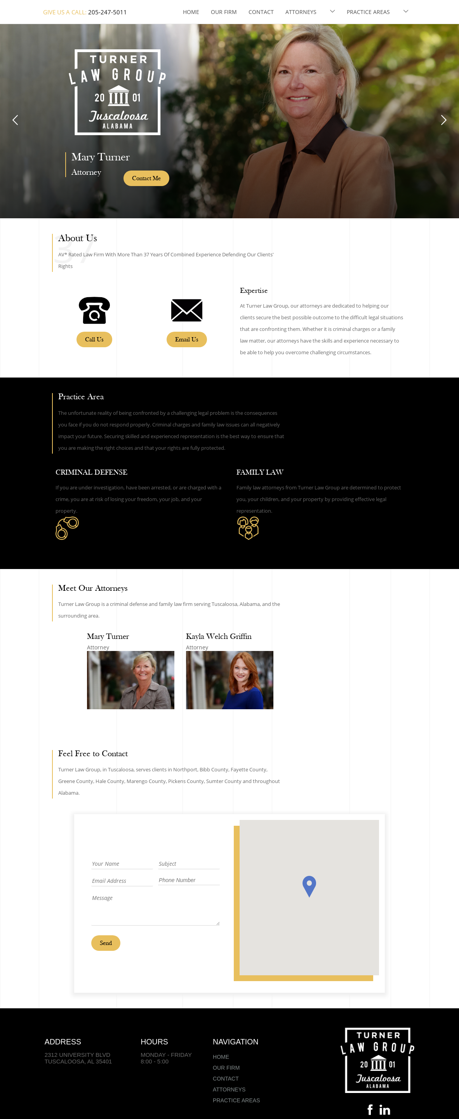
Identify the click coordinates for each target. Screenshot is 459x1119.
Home (191, 12)
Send (106, 943)
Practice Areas (368, 12)
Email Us (186, 340)
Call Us (94, 340)
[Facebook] (370, 1111)
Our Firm (224, 12)
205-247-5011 (107, 12)
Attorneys (300, 12)
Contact (261, 12)
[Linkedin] (385, 1111)
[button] (309, 887)
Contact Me (146, 179)
